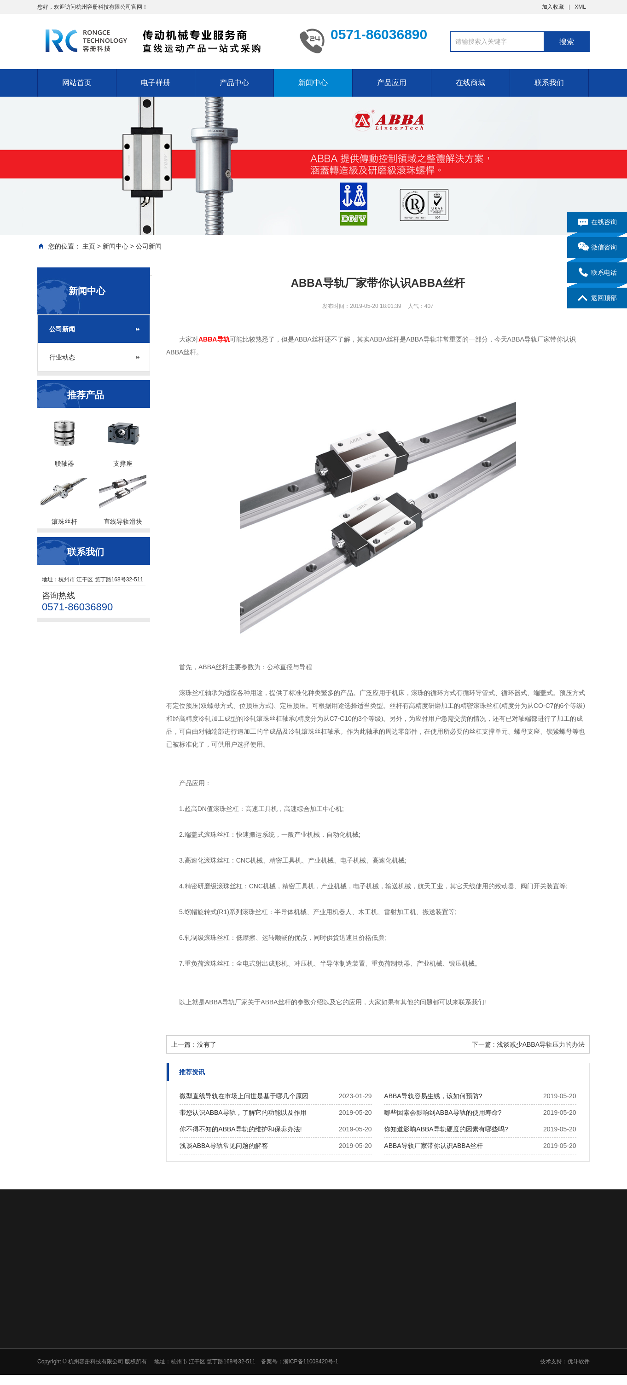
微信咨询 (597, 247)
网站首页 (77, 83)
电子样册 (155, 83)
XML (580, 7)
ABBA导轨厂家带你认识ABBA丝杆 (433, 1145)
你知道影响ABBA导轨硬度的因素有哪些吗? (446, 1129)
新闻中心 (313, 83)
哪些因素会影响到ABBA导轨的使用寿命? (442, 1112)
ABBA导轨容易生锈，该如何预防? (433, 1096)
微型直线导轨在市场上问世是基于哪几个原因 (244, 1096)
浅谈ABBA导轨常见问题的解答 (223, 1145)
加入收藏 (553, 7)
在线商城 (470, 83)
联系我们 (549, 83)
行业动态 (62, 357)
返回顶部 (597, 298)
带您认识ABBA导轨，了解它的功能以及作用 (243, 1112)
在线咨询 (597, 222)
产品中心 (234, 83)
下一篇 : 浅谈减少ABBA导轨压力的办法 (528, 1044)
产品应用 (391, 83)
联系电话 (597, 272)
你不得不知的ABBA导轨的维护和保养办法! (241, 1129)
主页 (88, 246)
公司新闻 (149, 246)
